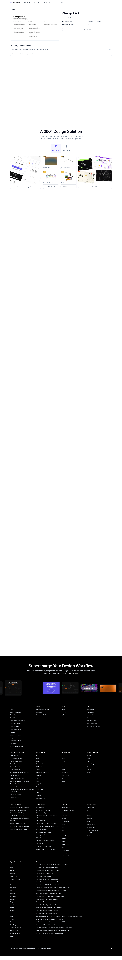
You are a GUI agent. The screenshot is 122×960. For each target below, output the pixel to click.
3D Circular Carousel (16, 794)
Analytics (64, 815)
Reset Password (91, 720)
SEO (63, 847)
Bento (63, 761)
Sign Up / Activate (92, 715)
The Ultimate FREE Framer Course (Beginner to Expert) (51, 896)
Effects (38, 769)
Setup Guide (90, 712)
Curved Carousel (14, 797)
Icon (11, 864)
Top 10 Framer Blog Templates (44, 873)
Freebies (12, 732)
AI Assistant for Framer (16, 746)
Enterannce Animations (42, 772)
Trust (63, 758)
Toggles (12, 893)
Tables (12, 936)
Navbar (89, 772)
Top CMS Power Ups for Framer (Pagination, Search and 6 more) (54, 927)
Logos (12, 882)
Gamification (91, 824)
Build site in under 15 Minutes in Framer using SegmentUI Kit (52, 930)
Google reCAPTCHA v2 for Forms (19, 781)
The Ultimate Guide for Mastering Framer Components (51, 890)
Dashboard (90, 709)
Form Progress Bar (15, 769)
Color (63, 824)
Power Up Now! (72, 673)
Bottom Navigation (15, 927)
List (11, 913)
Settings (89, 836)
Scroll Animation (40, 787)
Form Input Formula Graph (17, 787)
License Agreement (15, 735)
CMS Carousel (40, 807)
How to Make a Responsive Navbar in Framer (48, 882)
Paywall (89, 818)
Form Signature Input (16, 758)
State (89, 813)
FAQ (63, 778)
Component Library (15, 712)
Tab (88, 761)
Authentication (66, 856)
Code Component (92, 764)
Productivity (65, 844)
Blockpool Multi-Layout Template (19, 826)
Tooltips (12, 873)
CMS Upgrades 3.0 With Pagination (46, 823)
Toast (11, 922)
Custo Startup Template (17, 815)
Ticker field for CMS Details (44, 846)
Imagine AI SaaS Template (17, 823)
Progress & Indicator (16, 879)
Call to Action (40, 767)
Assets (89, 769)
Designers (13, 743)
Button (89, 755)
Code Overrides (40, 764)
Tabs (37, 792)
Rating (89, 815)
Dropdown (13, 904)
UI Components (40, 798)
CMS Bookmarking (41, 813)
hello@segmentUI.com (33, 948)
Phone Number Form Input (17, 778)
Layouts (64, 838)
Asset (11, 867)
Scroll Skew (13, 764)
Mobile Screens (40, 712)
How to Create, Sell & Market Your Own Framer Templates (52, 885)
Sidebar (12, 910)
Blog (11, 738)
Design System (14, 715)
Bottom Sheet (14, 930)
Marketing (64, 841)
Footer (38, 778)
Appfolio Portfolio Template (18, 813)
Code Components (15, 723)
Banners (89, 767)
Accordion (13, 887)
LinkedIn (64, 712)
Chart (11, 916)
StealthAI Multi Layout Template (19, 829)
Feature (64, 764)
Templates (13, 718)
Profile (89, 810)
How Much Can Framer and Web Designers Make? (50, 933)
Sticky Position (40, 789)
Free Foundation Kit (15, 729)
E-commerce (65, 850)
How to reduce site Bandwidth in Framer (47, 867)
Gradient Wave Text (15, 767)
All (36, 755)
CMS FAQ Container (41, 838)
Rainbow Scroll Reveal (16, 761)
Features (38, 775)
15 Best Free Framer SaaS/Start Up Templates (49, 907)
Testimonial (65, 772)
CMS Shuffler (39, 843)
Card (88, 758)
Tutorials (38, 795)
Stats (63, 767)
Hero (37, 781)
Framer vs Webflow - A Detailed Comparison (48, 925)
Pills (11, 890)
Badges (12, 902)
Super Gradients (14, 755)
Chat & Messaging (92, 830)
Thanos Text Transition (16, 784)
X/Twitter (64, 715)
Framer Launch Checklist (42, 902)
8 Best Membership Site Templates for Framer (49, 893)
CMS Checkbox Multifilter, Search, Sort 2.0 (48, 826)
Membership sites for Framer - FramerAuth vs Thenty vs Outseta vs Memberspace (59, 916)
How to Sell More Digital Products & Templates (49, 904)
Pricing (63, 769)
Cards (37, 761)
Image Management (67, 836)
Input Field (13, 896)
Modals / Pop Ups (15, 933)
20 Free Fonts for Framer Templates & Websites (49, 919)
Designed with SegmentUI (17, 948)
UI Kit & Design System (42, 709)
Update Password (92, 723)
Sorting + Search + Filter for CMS (45, 849)
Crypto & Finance (92, 821)
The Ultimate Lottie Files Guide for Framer (47, 870)
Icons (63, 833)
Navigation (39, 784)
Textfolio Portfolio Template (18, 810)
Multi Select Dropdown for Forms (19, 772)
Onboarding (90, 807)
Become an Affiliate (15, 740)
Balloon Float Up (14, 775)
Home (11, 709)
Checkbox (13, 899)
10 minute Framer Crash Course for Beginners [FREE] (50, 922)
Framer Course (66, 807)
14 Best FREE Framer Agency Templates (47, 899)
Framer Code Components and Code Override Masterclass (52, 887)
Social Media (91, 827)
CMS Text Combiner (41, 829)
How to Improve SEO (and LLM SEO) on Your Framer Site (52, 864)
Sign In (89, 718)
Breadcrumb (13, 876)
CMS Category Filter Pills (43, 810)
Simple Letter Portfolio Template (19, 807)
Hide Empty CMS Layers (42, 835)
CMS (63, 827)
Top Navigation (14, 925)
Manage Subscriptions (93, 726)
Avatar (12, 919)
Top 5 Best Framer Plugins (43, 876)
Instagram (64, 709)
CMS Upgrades (14, 726)
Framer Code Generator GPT (18, 720)
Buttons (38, 758)
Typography (65, 853)
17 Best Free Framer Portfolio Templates (47, 910)
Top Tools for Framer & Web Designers (47, 879)
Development (65, 821)
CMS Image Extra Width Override (45, 840)
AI (62, 813)
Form (63, 830)
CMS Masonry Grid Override (44, 832)
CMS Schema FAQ (41, 820)
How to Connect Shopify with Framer (46, 913)
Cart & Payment (91, 833)
